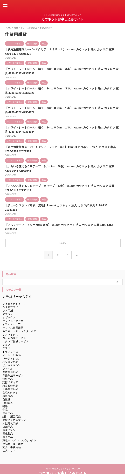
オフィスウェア (11, 314)
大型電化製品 (10, 413)
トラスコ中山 (10, 341)
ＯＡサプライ (10, 297)
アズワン (7, 304)
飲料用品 (7, 369)
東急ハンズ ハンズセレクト (19, 430)
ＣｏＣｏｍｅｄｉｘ (14, 294)
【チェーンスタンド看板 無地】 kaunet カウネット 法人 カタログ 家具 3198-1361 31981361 (60, 204)
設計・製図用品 (11, 406)
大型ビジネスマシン (14, 410)
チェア (6, 335)
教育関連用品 (10, 375)
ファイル (7, 358)
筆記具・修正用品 (12, 434)
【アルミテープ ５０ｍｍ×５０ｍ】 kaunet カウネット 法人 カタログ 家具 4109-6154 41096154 (62, 219)
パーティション (11, 348)
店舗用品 (7, 416)
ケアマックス (10, 324)
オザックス (8, 307)
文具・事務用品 (11, 437)
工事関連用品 (10, 379)
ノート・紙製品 (11, 345)
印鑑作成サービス (12, 365)
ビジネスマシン (11, 355)
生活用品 (7, 403)
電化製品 (7, 423)
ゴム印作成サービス (14, 328)
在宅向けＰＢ (10, 382)
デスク (6, 338)
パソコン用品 (10, 352)
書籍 (5, 396)
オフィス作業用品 (12, 317)
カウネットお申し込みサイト (62, 19)
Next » (63, 233)
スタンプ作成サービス (15, 331)
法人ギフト (8, 440)
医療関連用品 (10, 362)
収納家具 (7, 393)
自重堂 (6, 389)
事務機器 (7, 386)
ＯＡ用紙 (7, 300)
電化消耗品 (8, 420)
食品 (5, 399)
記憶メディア (10, 372)
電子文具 (7, 427)
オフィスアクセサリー (15, 311)
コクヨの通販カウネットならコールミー (62, 459)
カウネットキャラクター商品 (19, 321)
